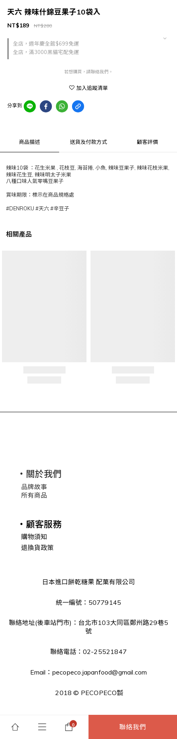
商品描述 (29, 142)
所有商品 (34, 495)
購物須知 (34, 537)
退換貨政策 (37, 548)
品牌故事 (34, 487)
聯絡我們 (132, 727)
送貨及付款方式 (88, 142)
